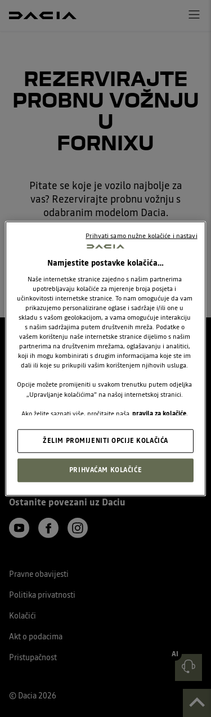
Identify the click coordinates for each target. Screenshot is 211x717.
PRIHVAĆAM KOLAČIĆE (105, 469)
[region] (105, 358)
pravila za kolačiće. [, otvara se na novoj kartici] (160, 413)
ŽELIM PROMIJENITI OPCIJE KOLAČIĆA (105, 440)
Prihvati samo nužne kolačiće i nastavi (141, 235)
